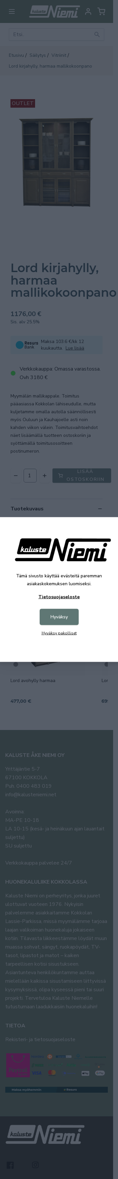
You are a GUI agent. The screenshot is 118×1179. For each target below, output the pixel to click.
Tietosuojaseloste (59, 597)
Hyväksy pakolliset (59, 633)
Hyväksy (59, 617)
